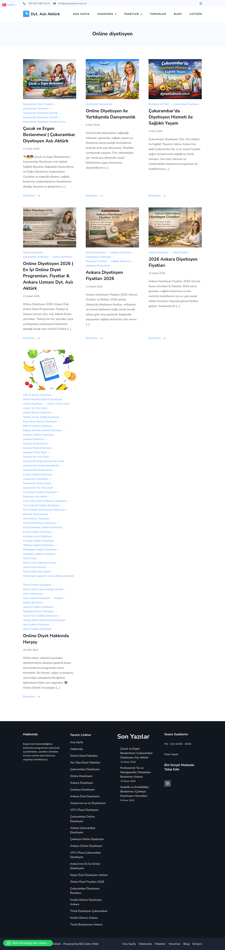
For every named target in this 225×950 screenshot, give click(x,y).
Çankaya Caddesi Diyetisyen (39, 434)
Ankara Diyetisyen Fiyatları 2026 (104, 275)
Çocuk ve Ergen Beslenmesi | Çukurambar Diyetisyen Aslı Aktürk (49, 135)
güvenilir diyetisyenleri (36, 514)
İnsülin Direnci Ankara (84, 918)
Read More (29, 195)
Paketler (133, 14)
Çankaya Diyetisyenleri (36, 443)
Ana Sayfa (81, 14)
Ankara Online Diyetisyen (86, 846)
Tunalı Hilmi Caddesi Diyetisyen (40, 615)
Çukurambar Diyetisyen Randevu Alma (44, 121)
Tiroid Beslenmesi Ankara (86, 924)
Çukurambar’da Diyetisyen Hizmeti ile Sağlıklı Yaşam (171, 117)
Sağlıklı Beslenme (121, 261)
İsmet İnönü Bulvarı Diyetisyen (40, 523)
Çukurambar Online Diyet (37, 483)
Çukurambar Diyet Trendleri (38, 104)
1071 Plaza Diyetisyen (84, 810)
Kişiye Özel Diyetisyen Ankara (89, 875)
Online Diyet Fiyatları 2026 (87, 882)
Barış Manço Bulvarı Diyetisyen (40, 421)
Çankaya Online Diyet (35, 452)
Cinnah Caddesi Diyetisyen (38, 474)
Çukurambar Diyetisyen (36, 108)
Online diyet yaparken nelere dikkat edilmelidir (48, 576)
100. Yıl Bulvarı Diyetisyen (37, 395)
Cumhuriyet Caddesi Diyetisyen (40, 492)
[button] (28, 943)
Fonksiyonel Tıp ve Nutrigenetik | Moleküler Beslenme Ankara (135, 772)
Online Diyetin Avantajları (37, 584)
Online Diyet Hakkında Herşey (40, 562)
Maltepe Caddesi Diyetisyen (38, 545)
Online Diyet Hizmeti (34, 567)
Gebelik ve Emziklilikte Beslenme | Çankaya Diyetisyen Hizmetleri (134, 791)
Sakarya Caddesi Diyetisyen (38, 607)
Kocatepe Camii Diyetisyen (38, 536)
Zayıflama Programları (98, 265)
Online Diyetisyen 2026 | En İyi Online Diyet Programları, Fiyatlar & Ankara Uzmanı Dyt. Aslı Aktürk (48, 276)
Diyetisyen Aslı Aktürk (35, 496)
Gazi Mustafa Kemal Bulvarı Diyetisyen (44, 509)
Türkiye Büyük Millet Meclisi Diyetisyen (44, 620)
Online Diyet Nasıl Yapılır (37, 571)
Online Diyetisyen (62, 256)
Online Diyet (30, 558)
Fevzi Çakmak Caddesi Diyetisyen (41, 505)
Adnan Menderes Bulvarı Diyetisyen (43, 399)
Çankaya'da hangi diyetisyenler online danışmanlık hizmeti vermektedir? (44, 463)
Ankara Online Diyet (58, 403)
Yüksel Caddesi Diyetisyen (37, 629)
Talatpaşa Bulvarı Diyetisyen (39, 611)
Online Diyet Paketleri (84, 756)
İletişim (196, 14)
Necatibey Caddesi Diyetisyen (39, 554)
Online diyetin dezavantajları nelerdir (43, 589)
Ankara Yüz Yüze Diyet (35, 408)
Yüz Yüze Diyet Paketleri (85, 762)
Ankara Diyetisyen (33, 252)
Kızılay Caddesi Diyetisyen (37, 532)
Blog (178, 14)
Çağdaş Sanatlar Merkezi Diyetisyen (43, 430)
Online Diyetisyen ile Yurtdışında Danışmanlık (110, 114)
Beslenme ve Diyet (159, 104)
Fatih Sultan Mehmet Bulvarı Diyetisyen (45, 501)
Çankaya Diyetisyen (121, 252)
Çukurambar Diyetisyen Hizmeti (40, 117)
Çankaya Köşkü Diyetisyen (37, 448)
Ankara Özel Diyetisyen (85, 796)
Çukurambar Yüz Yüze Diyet (38, 487)
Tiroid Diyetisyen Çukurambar (89, 911)
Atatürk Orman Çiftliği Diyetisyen (41, 417)
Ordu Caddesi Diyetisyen (37, 598)
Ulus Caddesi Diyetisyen (36, 624)
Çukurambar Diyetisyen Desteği (40, 113)
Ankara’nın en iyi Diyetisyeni (88, 803)
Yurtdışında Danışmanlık (99, 104)
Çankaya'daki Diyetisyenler (38, 470)
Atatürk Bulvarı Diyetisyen (37, 412)
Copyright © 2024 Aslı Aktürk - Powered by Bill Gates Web (60, 944)
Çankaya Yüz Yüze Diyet (36, 456)
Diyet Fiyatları (180, 252)
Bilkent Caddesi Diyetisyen (38, 426)
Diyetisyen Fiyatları (96, 261)
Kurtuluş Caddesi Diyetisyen (39, 540)
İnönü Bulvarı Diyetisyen (36, 518)
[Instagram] (201, 3)
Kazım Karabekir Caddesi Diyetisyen (43, 527)
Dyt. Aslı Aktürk (45, 14)
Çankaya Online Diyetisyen (87, 839)
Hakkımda (107, 14)
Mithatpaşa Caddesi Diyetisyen (40, 549)
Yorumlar (158, 14)
